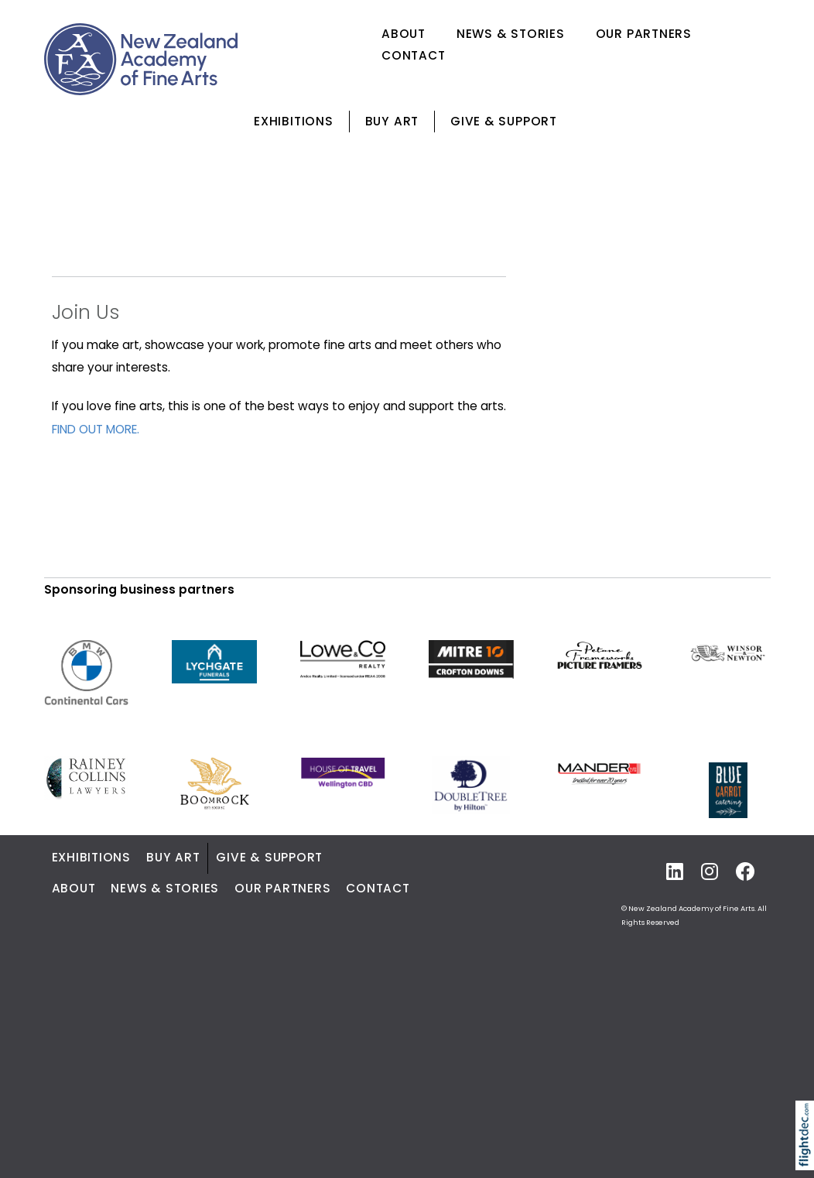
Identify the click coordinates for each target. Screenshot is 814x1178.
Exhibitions (293, 121)
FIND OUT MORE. (95, 429)
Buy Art (392, 121)
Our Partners (644, 34)
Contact (413, 55)
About (403, 34)
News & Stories (511, 34)
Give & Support (503, 121)
